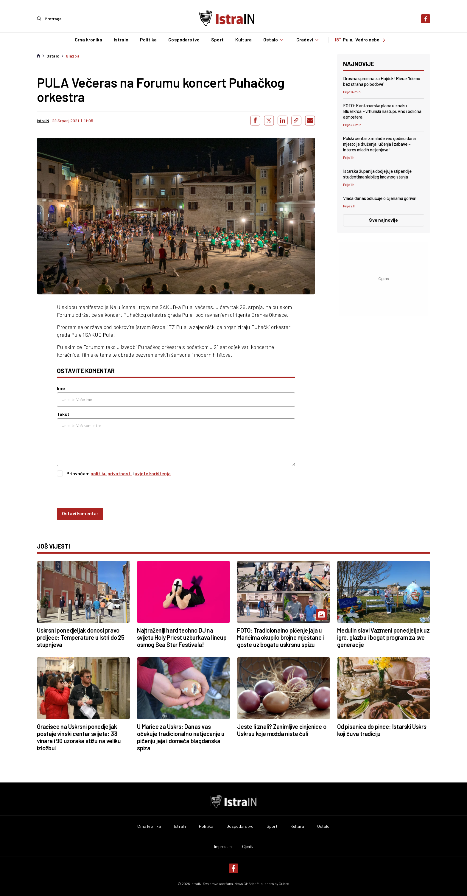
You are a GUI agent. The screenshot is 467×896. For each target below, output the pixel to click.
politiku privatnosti (111, 473)
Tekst (63, 414)
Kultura (243, 39)
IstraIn (120, 39)
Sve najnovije (383, 219)
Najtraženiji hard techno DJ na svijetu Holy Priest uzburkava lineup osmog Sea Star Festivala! (182, 637)
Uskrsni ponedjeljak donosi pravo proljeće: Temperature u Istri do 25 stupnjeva (80, 637)
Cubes (284, 883)
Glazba (73, 55)
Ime (61, 388)
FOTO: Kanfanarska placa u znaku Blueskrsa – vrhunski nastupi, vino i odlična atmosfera (382, 111)
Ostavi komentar (80, 513)
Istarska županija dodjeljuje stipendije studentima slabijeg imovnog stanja (377, 173)
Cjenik (247, 846)
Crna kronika (88, 39)
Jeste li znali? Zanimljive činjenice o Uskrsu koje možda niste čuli (281, 730)
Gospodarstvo (183, 39)
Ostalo (274, 39)
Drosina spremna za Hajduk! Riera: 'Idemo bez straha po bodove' (381, 80)
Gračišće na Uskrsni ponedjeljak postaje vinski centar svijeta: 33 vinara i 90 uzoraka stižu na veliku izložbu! (79, 737)
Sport (217, 39)
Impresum (223, 846)
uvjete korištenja (153, 473)
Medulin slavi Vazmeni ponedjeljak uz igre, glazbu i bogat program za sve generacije (383, 637)
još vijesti (53, 546)
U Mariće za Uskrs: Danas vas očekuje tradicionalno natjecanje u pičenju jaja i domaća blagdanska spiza (181, 737)
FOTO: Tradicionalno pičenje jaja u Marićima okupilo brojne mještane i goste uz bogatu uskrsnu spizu (280, 637)
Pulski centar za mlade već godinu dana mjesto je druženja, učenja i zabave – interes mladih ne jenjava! (379, 144)
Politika (148, 39)
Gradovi (308, 39)
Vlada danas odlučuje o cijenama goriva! (380, 198)
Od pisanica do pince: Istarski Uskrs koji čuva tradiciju (381, 730)
